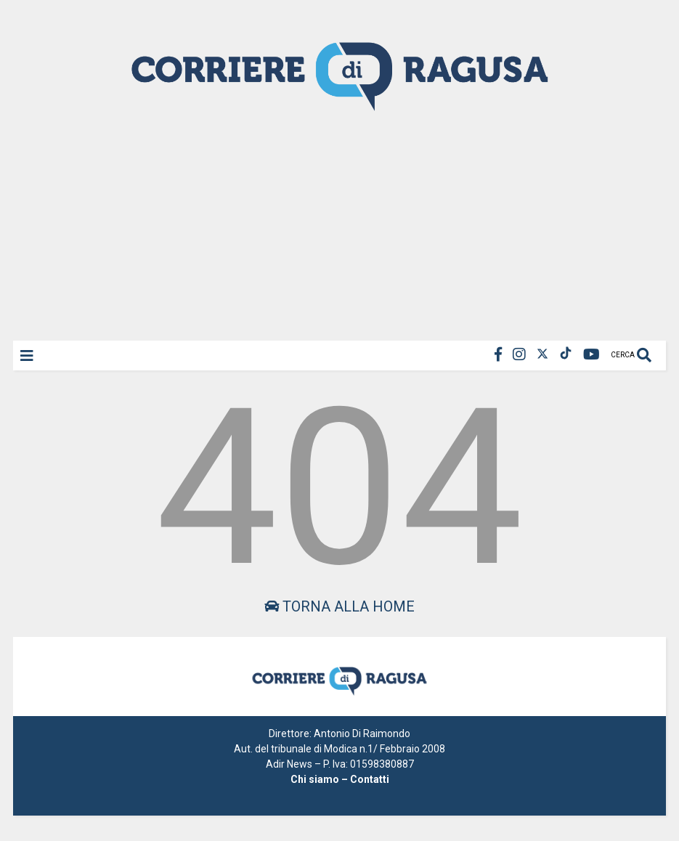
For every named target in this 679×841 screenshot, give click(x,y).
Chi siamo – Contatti (339, 779)
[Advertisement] (339, 224)
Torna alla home (339, 606)
